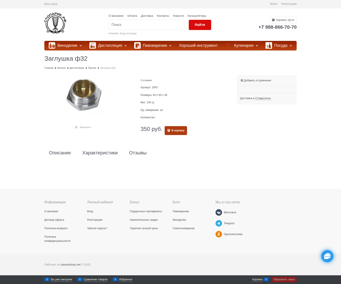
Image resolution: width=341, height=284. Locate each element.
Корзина (257, 279)
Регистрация (289, 3)
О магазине (116, 15)
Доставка (147, 15)
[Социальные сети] (327, 256)
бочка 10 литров (128, 33)
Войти (274, 3)
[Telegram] (219, 223)
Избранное (125, 279)
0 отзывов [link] (146, 80)
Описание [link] (60, 152)
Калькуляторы (197, 15)
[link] (263, 98)
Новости (178, 15)
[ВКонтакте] (219, 212)
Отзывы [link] (138, 152)
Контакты (163, 15)
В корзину (178, 130)
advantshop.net (70, 264)
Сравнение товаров (96, 279)
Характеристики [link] (100, 152)
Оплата (132, 15)
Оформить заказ (284, 279)
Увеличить (85, 127)
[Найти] (200, 25)
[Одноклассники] (219, 234)
